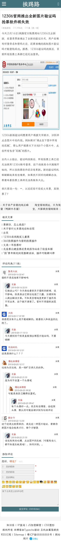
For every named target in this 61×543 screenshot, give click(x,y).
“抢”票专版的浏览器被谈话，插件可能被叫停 (29, 253)
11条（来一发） (33, 28)
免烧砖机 (12, 347)
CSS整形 (49, 525)
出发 (5, 232)
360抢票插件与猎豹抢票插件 (20, 240)
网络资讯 (7, 28)
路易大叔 (12, 271)
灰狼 (13, 284)
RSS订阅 (6, 534)
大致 (10, 313)
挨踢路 (31, 3)
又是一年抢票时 (12, 245)
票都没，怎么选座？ (15, 224)
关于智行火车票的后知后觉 (18, 228)
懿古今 (11, 417)
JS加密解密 (34, 525)
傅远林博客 (14, 361)
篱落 (51, 529)
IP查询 (21, 525)
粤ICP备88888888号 (39, 534)
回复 (57, 271)
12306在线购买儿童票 (16, 236)
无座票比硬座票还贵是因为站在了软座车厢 (28, 249)
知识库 (10, 525)
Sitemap (19, 534)
